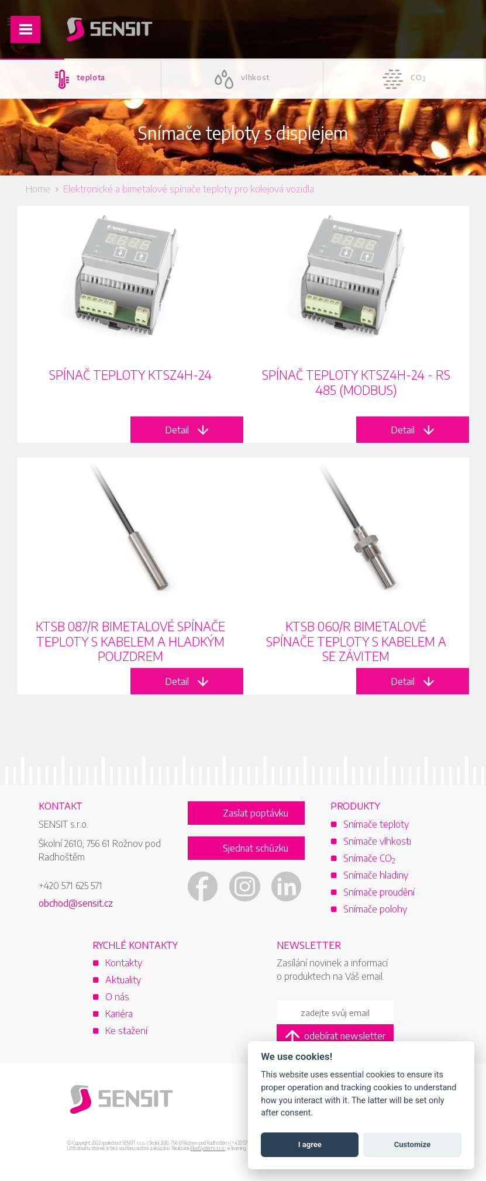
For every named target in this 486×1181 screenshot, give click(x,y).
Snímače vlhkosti (377, 841)
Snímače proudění (379, 892)
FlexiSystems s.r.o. (208, 1148)
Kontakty (123, 963)
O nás (117, 997)
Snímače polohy (375, 909)
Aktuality (123, 980)
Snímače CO (369, 858)
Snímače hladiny (375, 875)
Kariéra (119, 1014)
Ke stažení (126, 1031)
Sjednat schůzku (255, 848)
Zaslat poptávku (255, 813)
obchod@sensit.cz (76, 903)
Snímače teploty (376, 824)
